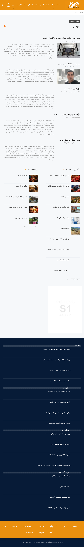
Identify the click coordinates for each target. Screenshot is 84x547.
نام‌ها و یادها (28, 5)
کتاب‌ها (19, 5)
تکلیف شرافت (65, 228)
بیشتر (8, 5)
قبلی (77, 280)
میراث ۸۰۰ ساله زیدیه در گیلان (61, 476)
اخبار (13, 5)
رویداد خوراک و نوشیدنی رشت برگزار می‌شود (56, 360)
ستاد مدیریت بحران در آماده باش (60, 381)
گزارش (53, 5)
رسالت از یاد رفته (22, 175)
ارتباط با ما (29, 532)
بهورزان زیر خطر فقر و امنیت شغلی (58, 239)
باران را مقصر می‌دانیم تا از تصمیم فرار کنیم (16, 197)
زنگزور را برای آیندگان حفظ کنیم (60, 444)
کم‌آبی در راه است (21, 186)
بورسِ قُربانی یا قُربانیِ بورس (69, 140)
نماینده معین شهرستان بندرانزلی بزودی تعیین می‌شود (53, 465)
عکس (51, 532)
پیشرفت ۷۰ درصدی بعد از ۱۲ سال (59, 370)
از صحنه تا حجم (65, 486)
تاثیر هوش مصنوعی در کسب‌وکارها (58, 249)
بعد (73, 280)
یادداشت (37, 5)
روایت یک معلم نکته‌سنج (61, 218)
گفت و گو (45, 5)
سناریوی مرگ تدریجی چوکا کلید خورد (58, 391)
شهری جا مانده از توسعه (61, 270)
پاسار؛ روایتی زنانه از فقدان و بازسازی (58, 507)
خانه (58, 5)
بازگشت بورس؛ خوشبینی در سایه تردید (65, 114)
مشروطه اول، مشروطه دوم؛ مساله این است (56, 349)
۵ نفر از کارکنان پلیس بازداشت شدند (59, 455)
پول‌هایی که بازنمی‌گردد (71, 88)
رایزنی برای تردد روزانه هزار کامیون (59, 402)
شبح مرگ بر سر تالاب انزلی (61, 207)
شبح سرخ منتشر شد (63, 260)
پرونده (41, 532)
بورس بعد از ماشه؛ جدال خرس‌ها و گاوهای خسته (61, 38)
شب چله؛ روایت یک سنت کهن (59, 175)
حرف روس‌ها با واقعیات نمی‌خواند (59, 423)
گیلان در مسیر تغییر (21, 218)
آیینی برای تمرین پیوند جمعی (18, 207)
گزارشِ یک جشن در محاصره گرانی (58, 186)
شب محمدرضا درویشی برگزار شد (60, 497)
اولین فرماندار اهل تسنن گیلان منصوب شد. (56, 434)
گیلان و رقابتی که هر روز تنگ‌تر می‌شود (58, 412)
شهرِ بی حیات (65, 196)
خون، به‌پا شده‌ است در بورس (69, 63)
